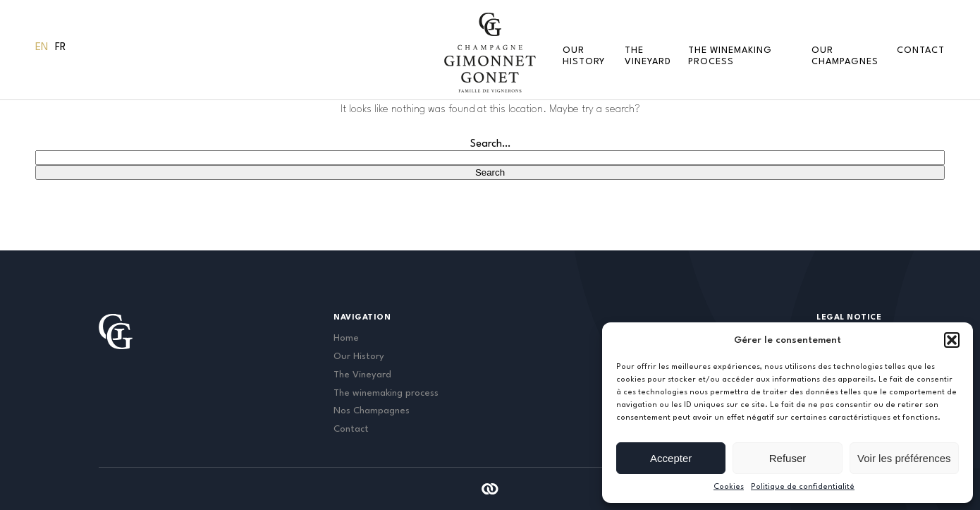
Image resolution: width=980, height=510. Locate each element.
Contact (921, 50)
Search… (490, 144)
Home (346, 338)
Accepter (671, 458)
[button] (952, 340)
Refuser (788, 458)
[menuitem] (41, 48)
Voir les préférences (904, 458)
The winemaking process (386, 393)
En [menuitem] (41, 47)
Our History (358, 356)
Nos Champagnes (371, 410)
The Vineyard (362, 375)
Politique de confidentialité (803, 487)
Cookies (728, 487)
